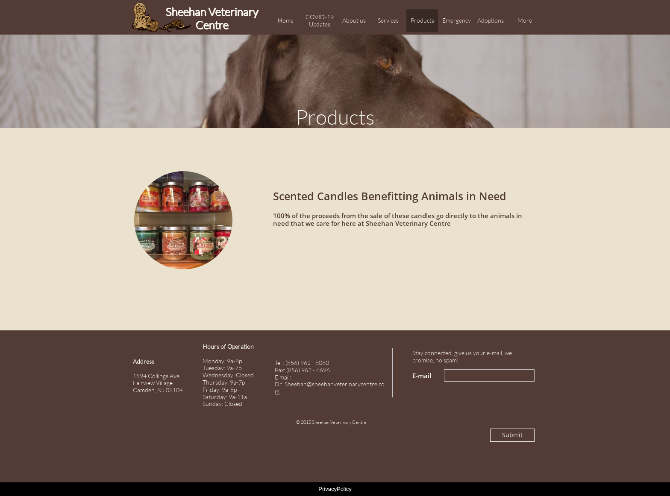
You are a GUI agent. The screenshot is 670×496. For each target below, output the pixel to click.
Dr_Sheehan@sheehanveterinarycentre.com (330, 387)
